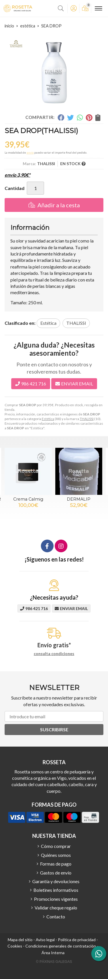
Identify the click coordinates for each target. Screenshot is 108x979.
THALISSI (87, 419)
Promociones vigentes (56, 899)
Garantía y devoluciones (55, 881)
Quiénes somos (56, 855)
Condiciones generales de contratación (60, 945)
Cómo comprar (56, 846)
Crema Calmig (28, 499)
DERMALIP (78, 499)
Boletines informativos (55, 890)
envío (30, 152)
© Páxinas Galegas (54, 962)
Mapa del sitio (20, 939)
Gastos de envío (55, 872)
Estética (48, 419)
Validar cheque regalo (56, 907)
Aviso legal (45, 939)
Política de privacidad (77, 939)
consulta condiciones (54, 653)
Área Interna (53, 952)
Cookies (14, 945)
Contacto (55, 916)
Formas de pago (55, 863)
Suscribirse (54, 729)
